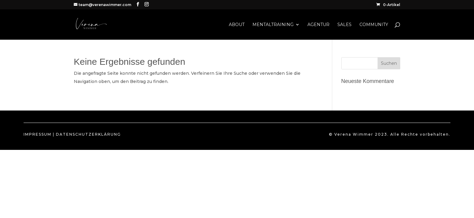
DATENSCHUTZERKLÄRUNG (88, 134)
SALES (344, 24)
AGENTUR (318, 24)
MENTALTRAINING (273, 24)
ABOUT (237, 24)
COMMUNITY (373, 24)
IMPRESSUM (37, 134)
